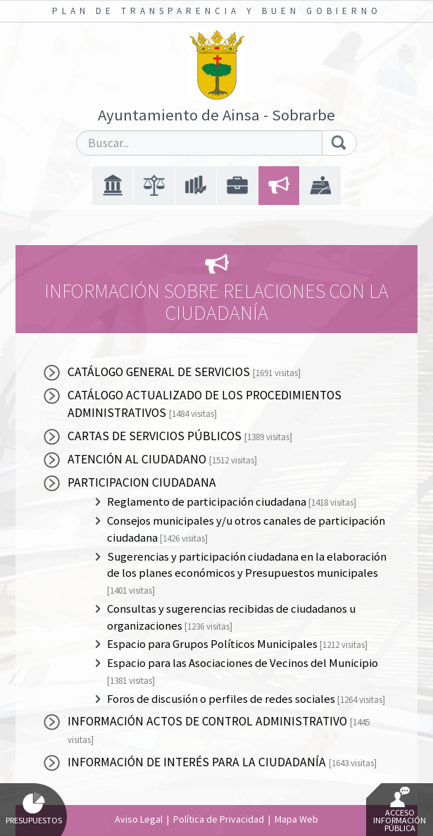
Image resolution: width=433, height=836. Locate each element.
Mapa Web (296, 819)
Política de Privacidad (218, 819)
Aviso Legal (139, 819)
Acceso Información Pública (399, 810)
